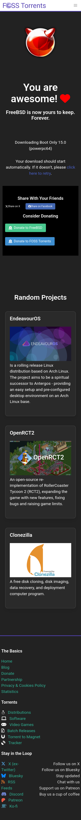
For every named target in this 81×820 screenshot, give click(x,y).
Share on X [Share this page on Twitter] (12, 206)
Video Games (17, 724)
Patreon (12, 800)
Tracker (11, 742)
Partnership (11, 679)
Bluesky (12, 775)
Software (13, 718)
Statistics (9, 691)
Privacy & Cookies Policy (23, 685)
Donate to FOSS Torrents (30, 241)
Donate (7, 673)
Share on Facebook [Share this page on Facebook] (40, 206)
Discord (12, 794)
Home (6, 661)
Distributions (16, 712)
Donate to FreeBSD (25, 228)
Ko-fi (9, 806)
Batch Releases (18, 730)
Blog (5, 667)
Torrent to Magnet (20, 736)
